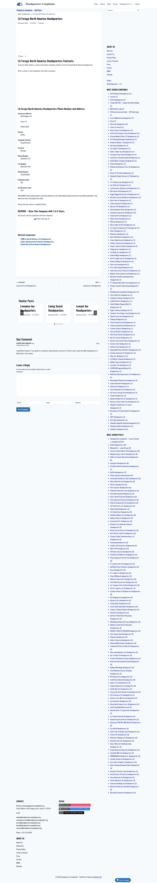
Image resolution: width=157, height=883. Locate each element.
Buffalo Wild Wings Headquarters (121, 667)
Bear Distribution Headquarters (120, 237)
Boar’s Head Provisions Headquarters (122, 496)
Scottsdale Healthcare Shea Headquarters (124, 478)
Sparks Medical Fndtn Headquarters (122, 209)
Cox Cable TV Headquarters (119, 148)
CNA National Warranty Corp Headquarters (124, 622)
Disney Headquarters (117, 164)
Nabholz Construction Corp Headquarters (123, 273)
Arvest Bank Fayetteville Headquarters (122, 606)
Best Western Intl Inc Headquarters (122, 533)
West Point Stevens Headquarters (121, 334)
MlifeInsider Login (116, 109)
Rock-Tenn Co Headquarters (119, 200)
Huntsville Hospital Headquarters (121, 493)
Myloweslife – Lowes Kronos (119, 448)
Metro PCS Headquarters (118, 548)
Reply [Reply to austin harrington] (97, 343)
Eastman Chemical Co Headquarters (122, 353)
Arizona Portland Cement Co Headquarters (124, 692)
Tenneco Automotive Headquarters (121, 325)
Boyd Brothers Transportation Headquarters (124, 710)
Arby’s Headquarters (117, 231)
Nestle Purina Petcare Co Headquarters (123, 530)
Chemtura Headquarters (118, 234)
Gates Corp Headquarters (118, 264)
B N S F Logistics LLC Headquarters (121, 588)
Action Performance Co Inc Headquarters (123, 133)
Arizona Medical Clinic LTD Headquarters (123, 136)
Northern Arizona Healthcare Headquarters (124, 197)
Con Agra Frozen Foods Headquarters (122, 154)
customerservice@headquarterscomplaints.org (32, 820)
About (109, 4)
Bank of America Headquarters (120, 640)
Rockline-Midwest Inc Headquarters (122, 515)
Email (48, 403)
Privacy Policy (111, 57)
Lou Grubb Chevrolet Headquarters (121, 716)
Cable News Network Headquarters (121, 680)
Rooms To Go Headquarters (119, 682)
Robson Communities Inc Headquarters (123, 503)
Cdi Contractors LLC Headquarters (121, 506)
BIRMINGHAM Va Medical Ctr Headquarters (124, 756)
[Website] (87, 402)
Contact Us (110, 54)
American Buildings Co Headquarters (122, 783)
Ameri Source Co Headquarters (120, 130)
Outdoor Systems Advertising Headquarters (124, 286)
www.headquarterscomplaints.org (33, 806)
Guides (137, 4)
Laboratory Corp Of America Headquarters (124, 270)
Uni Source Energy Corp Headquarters (122, 392)
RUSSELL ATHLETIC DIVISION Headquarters (124, 631)
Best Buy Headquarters (117, 420)
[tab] (54, 324)
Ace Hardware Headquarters (119, 701)
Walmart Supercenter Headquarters (122, 579)
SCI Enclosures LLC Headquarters (121, 695)
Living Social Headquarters (56, 308)
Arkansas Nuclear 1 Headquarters (121, 142)
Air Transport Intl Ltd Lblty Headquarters (123, 585)
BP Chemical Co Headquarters (120, 676)
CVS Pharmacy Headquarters (119, 93)
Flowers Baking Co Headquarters (120, 261)
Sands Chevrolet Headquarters (120, 383)
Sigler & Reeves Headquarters (120, 310)
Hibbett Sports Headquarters (119, 362)
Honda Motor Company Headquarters (122, 161)
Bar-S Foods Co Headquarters (120, 655)
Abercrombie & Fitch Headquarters (121, 225)
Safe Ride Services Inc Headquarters (122, 582)
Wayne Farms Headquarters (119, 218)
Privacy (115, 4)
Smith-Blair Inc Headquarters (120, 689)
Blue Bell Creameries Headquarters (121, 792)
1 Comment (41, 23)
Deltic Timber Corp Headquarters (121, 151)
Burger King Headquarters (118, 509)
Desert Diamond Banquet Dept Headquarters (125, 765)
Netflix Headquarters (117, 472)
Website (78, 403)
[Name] (29, 402)
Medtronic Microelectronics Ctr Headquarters (125, 374)
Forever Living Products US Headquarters (123, 451)
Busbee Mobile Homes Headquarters (122, 643)
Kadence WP (98, 877)
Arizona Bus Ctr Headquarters (120, 521)
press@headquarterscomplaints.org (28, 822)
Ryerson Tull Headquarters (119, 206)
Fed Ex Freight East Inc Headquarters (122, 258)
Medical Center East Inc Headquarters (122, 454)
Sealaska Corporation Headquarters (122, 212)
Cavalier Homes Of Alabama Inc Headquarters (125, 591)
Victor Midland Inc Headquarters (121, 118)
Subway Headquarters (117, 319)
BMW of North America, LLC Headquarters (36, 239)
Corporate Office (23, 23)
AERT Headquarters (116, 417)
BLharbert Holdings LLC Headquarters (122, 737)
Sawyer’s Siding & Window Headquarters (123, 609)
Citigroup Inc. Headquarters (119, 249)
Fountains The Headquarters (119, 365)
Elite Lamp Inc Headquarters (119, 487)
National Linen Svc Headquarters (121, 741)
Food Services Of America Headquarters (123, 774)
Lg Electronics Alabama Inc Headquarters (123, 188)
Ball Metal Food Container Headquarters (123, 567)
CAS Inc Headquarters (117, 484)
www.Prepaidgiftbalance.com (119, 707)
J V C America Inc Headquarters (120, 182)
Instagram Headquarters (118, 463)
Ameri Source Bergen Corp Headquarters (123, 731)
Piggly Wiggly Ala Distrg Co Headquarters (123, 194)
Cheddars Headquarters (118, 429)
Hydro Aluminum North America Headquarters (37, 241)
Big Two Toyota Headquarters (120, 337)
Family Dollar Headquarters (119, 603)
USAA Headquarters (116, 445)
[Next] (95, 312)
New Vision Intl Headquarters (119, 191)
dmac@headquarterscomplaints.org (28, 825)
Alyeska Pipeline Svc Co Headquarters (122, 398)
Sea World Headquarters (118, 728)
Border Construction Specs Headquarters (124, 341)
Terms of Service (112, 61)
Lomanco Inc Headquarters (80, 284)
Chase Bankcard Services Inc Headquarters (124, 557)
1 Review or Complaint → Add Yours (29, 10)
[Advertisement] (58, 40)
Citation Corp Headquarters (119, 347)
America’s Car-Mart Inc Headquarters (122, 698)
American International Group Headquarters (124, 661)
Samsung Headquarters (118, 542)
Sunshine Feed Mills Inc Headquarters (122, 554)
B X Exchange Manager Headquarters (122, 139)
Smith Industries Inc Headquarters (121, 780)
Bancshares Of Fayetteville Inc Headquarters (125, 411)
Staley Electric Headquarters (119, 215)
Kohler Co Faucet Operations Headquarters (124, 457)
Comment (20, 372)
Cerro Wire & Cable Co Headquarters (122, 762)
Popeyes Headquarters (117, 637)
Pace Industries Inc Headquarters (121, 777)
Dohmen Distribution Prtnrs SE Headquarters (125, 167)
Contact (102, 4)
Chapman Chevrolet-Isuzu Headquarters (123, 490)
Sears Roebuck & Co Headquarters (121, 389)
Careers (109, 68)
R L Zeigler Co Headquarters (119, 573)
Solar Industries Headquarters (120, 295)
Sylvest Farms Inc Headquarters (120, 316)
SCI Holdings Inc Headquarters (120, 597)
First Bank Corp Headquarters (120, 512)
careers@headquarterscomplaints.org (29, 828)
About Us (110, 51)
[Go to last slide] (22, 312)
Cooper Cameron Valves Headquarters (122, 246)
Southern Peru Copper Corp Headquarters (124, 313)
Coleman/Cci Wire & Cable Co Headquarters (124, 646)
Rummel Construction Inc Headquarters (123, 719)
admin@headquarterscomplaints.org (28, 817)
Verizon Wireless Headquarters (120, 331)
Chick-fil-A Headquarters (118, 612)
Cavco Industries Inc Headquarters (121, 240)
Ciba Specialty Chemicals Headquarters (123, 500)
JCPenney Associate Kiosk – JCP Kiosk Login (124, 112)
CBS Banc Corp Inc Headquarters (121, 551)
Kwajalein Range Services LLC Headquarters (124, 176)
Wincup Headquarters (117, 221)
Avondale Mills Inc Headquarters (120, 753)
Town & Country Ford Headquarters (121, 322)
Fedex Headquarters (116, 100)
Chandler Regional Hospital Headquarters (123, 423)
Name (19, 403)
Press (108, 64)
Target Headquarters (117, 395)
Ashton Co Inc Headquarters (119, 600)
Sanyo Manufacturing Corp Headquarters (123, 750)
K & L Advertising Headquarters (120, 267)
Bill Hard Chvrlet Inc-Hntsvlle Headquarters (124, 786)
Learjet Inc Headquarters (84, 308)
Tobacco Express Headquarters (120, 328)
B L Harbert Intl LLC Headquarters (121, 564)
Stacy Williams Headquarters (119, 576)
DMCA (109, 71)
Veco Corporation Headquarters (120, 634)
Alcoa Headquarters (116, 570)
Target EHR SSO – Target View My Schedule (124, 103)
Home (96, 4)
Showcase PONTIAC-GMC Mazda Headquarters (125, 722)
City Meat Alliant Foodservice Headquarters (124, 466)
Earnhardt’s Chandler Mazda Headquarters (124, 157)
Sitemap (109, 74)
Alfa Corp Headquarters (118, 124)
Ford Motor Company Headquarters (121, 359)
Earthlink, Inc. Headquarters (119, 252)
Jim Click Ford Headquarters (119, 185)
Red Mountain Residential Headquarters (123, 292)
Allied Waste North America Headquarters (36, 244)
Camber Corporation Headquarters (121, 243)
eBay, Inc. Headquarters (118, 356)
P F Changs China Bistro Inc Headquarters (124, 282)
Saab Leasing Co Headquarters (120, 203)
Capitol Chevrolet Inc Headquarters (122, 686)
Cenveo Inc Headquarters (118, 734)
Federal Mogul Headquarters (119, 255)
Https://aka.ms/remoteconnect (120, 475)
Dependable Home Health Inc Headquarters (124, 350)
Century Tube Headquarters (119, 343)
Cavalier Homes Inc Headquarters (121, 759)
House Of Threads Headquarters (120, 173)
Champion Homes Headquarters (120, 426)
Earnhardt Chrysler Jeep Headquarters (122, 771)
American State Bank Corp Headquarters (123, 401)
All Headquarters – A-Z (114, 84)
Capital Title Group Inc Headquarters (122, 545)
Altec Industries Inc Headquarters (121, 481)
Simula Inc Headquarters (118, 386)
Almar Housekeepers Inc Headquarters (122, 652)
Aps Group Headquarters (118, 145)
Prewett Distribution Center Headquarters (124, 658)
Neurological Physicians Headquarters (122, 380)
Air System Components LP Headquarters (123, 228)
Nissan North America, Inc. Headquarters (123, 704)
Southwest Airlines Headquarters (121, 298)
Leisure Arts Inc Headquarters (36, 284)
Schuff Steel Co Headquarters (120, 301)
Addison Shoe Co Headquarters (120, 518)
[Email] (58, 402)
